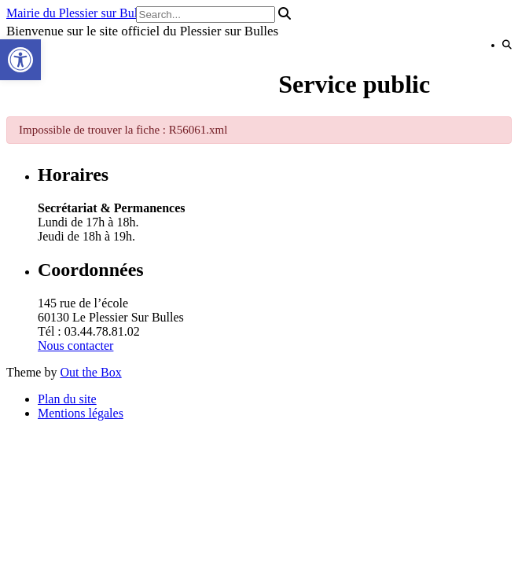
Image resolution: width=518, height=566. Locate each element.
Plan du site (67, 399)
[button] (20, 59)
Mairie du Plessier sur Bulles (79, 13)
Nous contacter (75, 345)
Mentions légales (80, 413)
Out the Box (90, 372)
